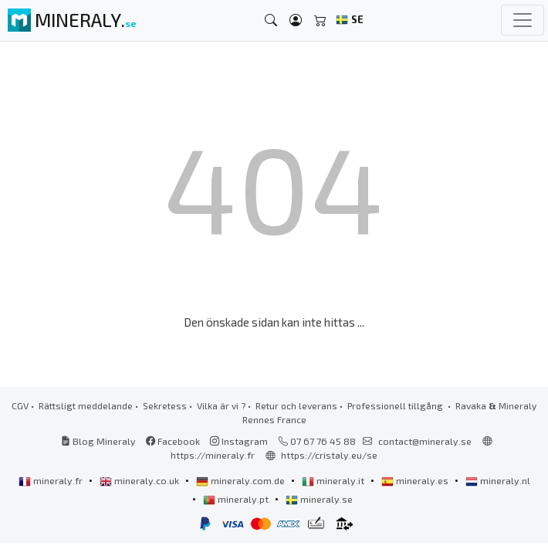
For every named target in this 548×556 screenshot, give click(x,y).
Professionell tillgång (396, 405)
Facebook (173, 441)
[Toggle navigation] (522, 20)
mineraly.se (319, 498)
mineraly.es (416, 480)
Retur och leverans (296, 405)
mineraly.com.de (241, 480)
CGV (20, 405)
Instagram (239, 441)
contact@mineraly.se (425, 441)
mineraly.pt (237, 498)
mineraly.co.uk (140, 480)
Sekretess (165, 405)
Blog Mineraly (98, 441)
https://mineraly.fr (213, 454)
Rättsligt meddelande (86, 405)
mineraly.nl (497, 480)
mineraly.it (334, 480)
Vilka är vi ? (221, 405)
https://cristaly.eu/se (329, 454)
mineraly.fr (52, 480)
